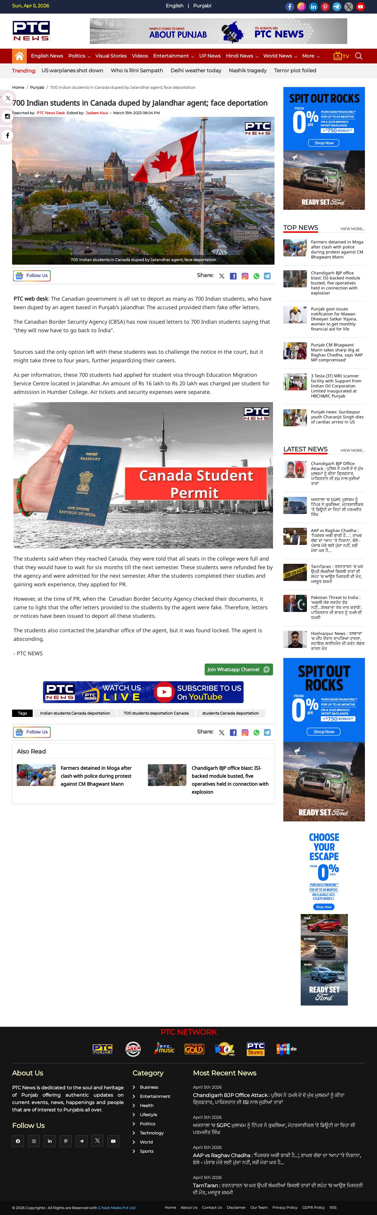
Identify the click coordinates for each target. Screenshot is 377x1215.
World (143, 1142)
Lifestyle (145, 1114)
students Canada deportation (230, 713)
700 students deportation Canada (156, 713)
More (310, 56)
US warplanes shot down (72, 70)
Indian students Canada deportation (75, 713)
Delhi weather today (196, 70)
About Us (189, 1207)
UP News (210, 56)
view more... (352, 229)
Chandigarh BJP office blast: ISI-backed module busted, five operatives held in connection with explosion (335, 283)
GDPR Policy (313, 1207)
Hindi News (242, 56)
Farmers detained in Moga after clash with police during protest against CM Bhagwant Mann (337, 249)
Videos (140, 56)
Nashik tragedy (248, 70)
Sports (143, 1151)
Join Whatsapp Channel (240, 669)
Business (145, 1087)
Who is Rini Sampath (137, 70)
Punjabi (202, 6)
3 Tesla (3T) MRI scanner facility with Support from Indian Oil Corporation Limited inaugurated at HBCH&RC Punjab (336, 386)
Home (18, 87)
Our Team (259, 1207)
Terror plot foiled (295, 70)
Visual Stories (111, 56)
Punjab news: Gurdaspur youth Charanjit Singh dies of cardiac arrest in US (337, 417)
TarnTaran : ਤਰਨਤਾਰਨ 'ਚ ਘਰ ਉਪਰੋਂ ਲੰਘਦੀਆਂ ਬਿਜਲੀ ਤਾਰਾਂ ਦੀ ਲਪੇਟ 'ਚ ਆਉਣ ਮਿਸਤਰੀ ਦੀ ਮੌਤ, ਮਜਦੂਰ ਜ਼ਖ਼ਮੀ (337, 574)
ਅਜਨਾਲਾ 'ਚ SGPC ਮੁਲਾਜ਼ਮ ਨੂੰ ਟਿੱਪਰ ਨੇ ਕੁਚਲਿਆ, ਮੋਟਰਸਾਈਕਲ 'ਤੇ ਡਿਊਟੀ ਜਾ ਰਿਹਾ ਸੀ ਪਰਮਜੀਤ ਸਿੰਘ (337, 507)
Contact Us (212, 1207)
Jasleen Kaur (97, 113)
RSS (333, 1207)
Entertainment (173, 56)
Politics (79, 56)
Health (143, 1105)
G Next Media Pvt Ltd (116, 1208)
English (174, 6)
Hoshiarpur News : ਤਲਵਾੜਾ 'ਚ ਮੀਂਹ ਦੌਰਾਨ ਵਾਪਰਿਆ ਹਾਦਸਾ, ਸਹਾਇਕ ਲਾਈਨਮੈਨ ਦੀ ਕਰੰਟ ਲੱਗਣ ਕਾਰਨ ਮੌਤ (338, 641)
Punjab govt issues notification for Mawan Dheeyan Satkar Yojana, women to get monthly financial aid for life (334, 319)
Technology (148, 1133)
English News (47, 56)
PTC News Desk (51, 113)
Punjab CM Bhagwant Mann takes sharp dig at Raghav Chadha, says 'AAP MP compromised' (337, 352)
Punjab (37, 87)
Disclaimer (236, 1207)
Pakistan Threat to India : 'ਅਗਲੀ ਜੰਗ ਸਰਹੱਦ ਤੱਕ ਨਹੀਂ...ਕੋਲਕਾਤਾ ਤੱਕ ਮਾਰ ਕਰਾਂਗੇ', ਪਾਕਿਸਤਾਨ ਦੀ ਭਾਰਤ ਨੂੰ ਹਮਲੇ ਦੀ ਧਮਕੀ (336, 607)
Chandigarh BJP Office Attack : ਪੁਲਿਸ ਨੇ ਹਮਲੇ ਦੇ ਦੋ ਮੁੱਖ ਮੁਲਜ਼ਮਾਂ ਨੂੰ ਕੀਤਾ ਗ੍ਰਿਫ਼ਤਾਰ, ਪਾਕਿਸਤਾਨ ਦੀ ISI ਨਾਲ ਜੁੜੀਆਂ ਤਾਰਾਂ (337, 473)
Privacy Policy (284, 1207)
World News (280, 56)
